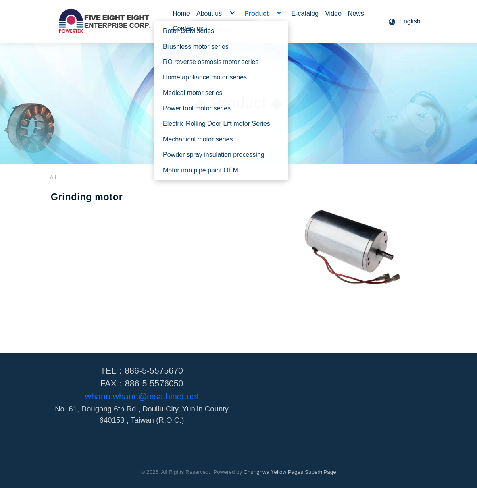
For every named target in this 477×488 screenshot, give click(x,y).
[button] (404, 21)
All (53, 177)
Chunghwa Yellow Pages (273, 472)
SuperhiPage (320, 472)
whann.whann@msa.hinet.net (141, 396)
